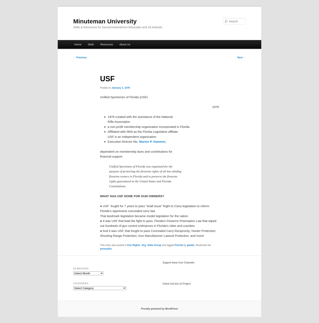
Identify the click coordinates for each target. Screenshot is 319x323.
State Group (154, 245)
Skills (91, 44)
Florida (179, 245)
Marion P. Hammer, (152, 141)
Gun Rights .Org (136, 245)
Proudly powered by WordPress (159, 308)
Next (241, 57)
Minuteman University (105, 21)
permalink (106, 248)
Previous (80, 57)
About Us (124, 44)
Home (77, 44)
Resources (106, 44)
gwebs (190, 245)
